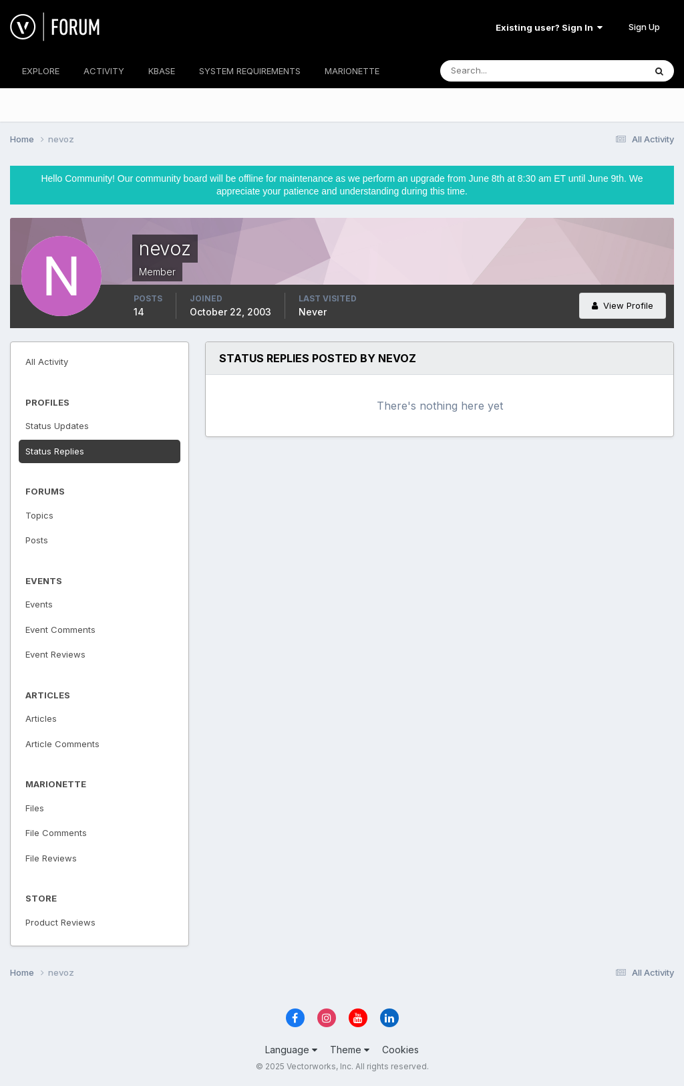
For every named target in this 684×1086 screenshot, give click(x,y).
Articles (41, 718)
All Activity (46, 361)
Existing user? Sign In (549, 27)
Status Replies (54, 451)
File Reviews (51, 858)
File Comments (56, 832)
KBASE (161, 70)
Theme (349, 1049)
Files (34, 808)
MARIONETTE (352, 70)
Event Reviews (55, 654)
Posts (36, 540)
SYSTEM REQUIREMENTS (250, 70)
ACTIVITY (103, 70)
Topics (39, 515)
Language (291, 1049)
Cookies (400, 1049)
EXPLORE (40, 70)
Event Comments (60, 629)
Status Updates (57, 425)
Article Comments (62, 743)
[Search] (499, 71)
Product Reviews (60, 922)
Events (39, 604)
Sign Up (644, 26)
